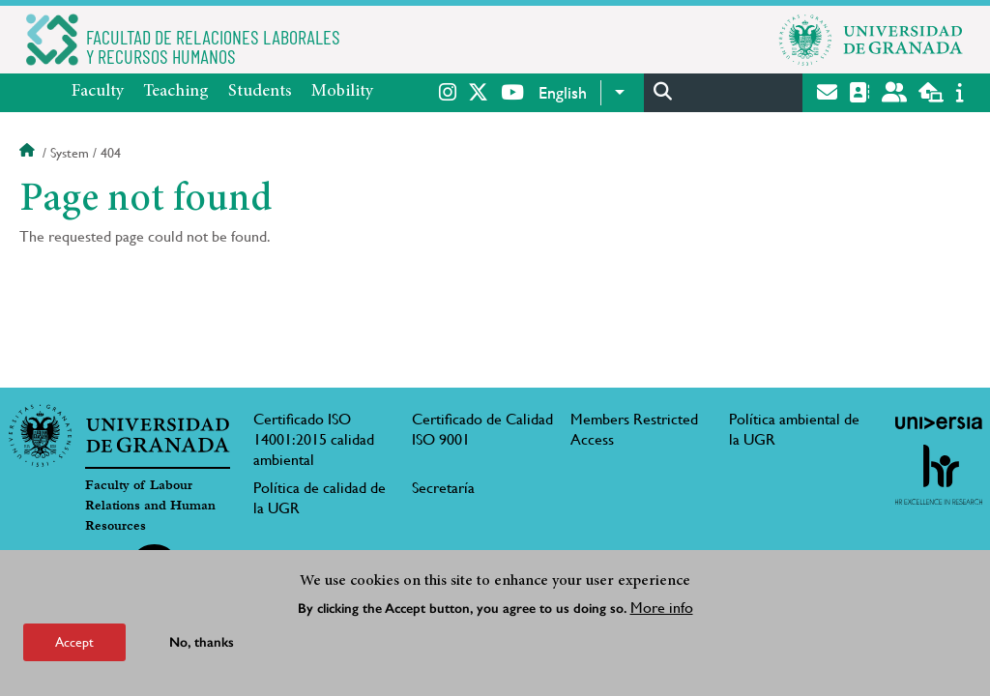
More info (661, 608)
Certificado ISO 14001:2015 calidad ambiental (313, 439)
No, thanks (201, 643)
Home (29, 152)
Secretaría (443, 487)
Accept (74, 643)
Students (260, 92)
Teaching (176, 92)
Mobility (342, 92)
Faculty (98, 92)
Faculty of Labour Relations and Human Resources (150, 506)
